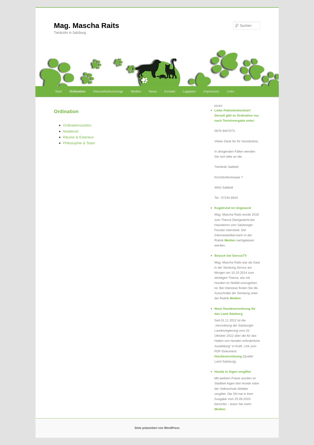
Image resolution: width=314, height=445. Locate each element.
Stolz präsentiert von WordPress (157, 428)
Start (58, 91)
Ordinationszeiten (77, 125)
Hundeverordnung (228, 356)
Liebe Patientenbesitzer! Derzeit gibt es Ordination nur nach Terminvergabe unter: (237, 115)
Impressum (211, 91)
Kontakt (169, 91)
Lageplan (189, 91)
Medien (136, 91)
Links (230, 91)
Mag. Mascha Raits (86, 25)
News (153, 91)
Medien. (220, 409)
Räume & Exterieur (78, 137)
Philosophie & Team (79, 143)
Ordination (78, 91)
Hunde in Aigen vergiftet (233, 371)
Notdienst (70, 131)
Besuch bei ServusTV (231, 255)
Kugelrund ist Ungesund (233, 208)
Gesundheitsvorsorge (108, 91)
